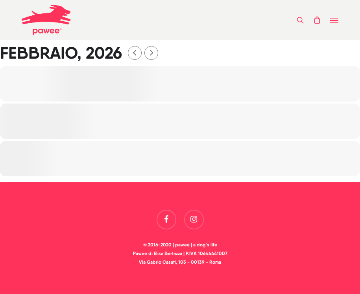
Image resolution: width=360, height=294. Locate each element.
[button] (334, 20)
